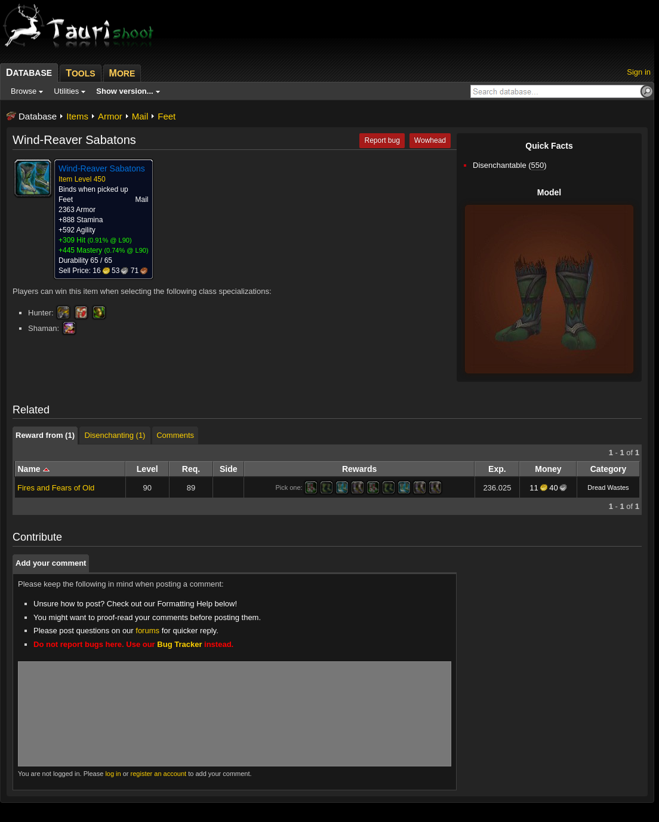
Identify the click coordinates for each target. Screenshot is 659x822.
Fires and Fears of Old (55, 487)
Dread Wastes (608, 487)
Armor (110, 116)
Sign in (639, 72)
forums (147, 630)
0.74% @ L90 (126, 250)
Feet (166, 116)
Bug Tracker (179, 644)
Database (38, 116)
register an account (159, 773)
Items (77, 116)
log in (113, 773)
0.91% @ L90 (110, 240)
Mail (140, 116)
